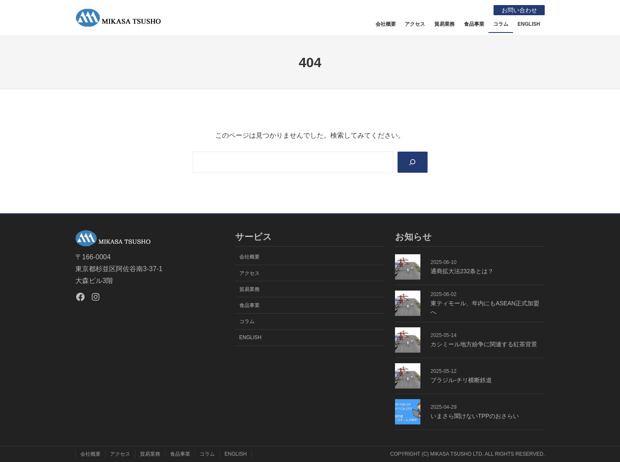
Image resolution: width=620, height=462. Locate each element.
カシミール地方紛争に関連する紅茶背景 (484, 344)
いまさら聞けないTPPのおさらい (475, 416)
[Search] (413, 162)
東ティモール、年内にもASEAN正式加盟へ (485, 307)
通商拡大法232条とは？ (462, 271)
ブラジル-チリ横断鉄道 (461, 380)
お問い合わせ (519, 10)
